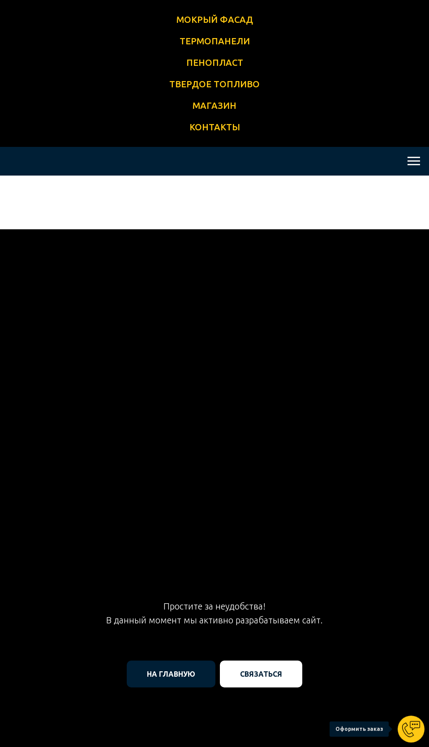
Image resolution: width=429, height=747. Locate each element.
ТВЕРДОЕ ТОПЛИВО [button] (214, 84)
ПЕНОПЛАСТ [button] (214, 62)
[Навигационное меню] (414, 161)
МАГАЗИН (214, 105)
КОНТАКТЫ (214, 127)
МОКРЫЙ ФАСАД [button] (214, 19)
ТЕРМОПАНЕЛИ (215, 41)
